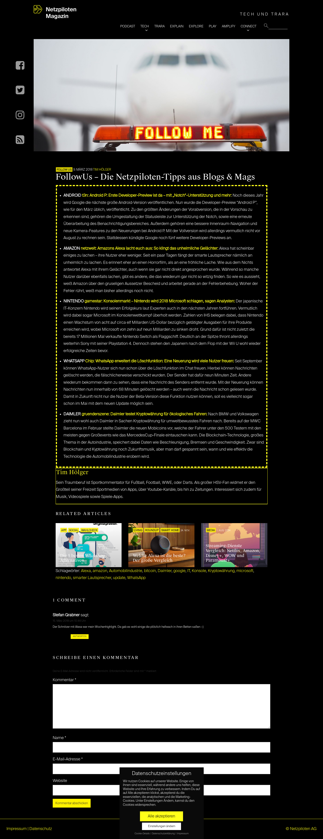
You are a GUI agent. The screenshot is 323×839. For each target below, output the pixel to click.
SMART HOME (170, 530)
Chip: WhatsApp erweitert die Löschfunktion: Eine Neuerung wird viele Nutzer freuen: (159, 361)
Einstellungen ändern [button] (161, 826)
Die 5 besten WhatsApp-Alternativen (83, 558)
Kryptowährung (221, 571)
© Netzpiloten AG (301, 829)
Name (59, 738)
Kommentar (64, 680)
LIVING (138, 530)
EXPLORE (196, 26)
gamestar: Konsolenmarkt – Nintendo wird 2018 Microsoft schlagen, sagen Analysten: (160, 301)
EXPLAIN (176, 26)
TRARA (159, 26)
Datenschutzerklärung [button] (163, 833)
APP (63, 530)
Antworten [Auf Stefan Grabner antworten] (79, 636)
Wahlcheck (89, 530)
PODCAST (127, 26)
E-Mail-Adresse (68, 759)
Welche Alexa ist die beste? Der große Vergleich (159, 558)
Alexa (86, 571)
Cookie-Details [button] (142, 833)
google (179, 571)
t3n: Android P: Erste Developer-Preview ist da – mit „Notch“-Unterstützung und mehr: (157, 196)
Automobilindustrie (125, 571)
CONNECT (248, 26)
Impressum (17, 829)
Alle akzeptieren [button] (161, 816)
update (119, 578)
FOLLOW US (64, 170)
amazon (100, 571)
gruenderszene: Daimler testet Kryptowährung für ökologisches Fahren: (144, 414)
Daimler (165, 571)
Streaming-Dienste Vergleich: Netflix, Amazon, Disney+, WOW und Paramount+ (233, 553)
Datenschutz (40, 829)
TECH (144, 26)
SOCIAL (73, 530)
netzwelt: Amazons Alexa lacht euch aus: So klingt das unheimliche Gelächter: (149, 249)
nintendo (63, 578)
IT (188, 571)
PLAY (212, 26)
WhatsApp (136, 578)
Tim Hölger (102, 169)
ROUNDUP (151, 530)
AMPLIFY (228, 26)
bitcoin (150, 571)
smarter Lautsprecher (92, 578)
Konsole (199, 571)
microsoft (244, 571)
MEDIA (211, 530)
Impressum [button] (183, 833)
